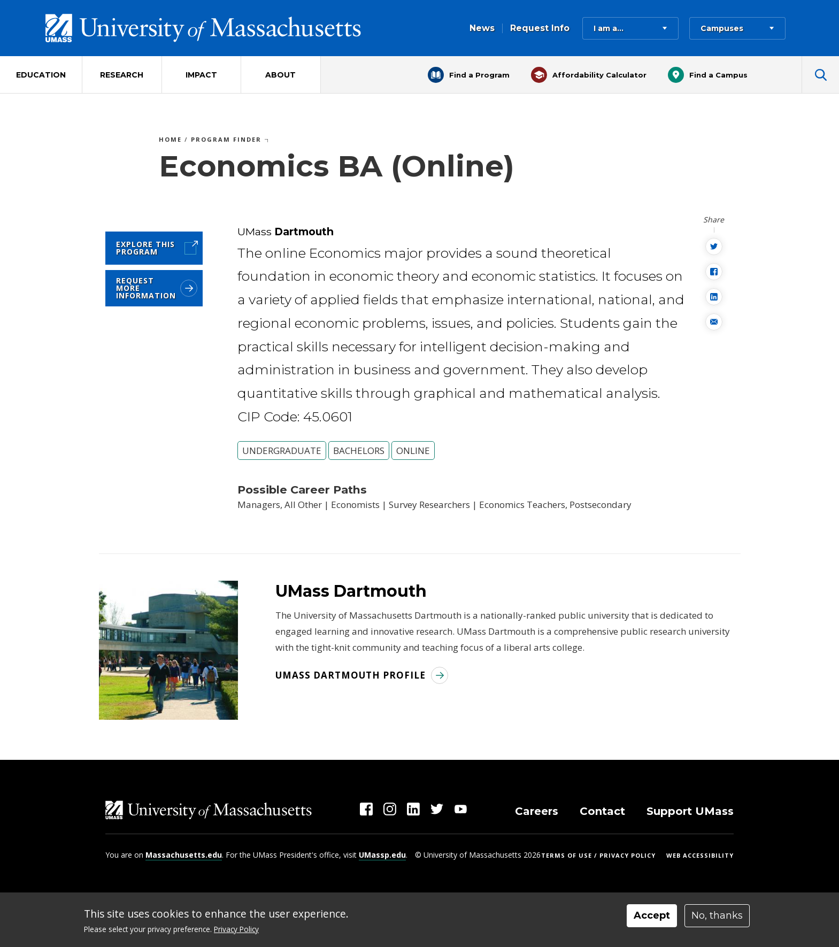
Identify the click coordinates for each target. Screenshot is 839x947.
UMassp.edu (382, 855)
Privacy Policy (236, 929)
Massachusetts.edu (183, 855)
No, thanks (717, 915)
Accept (652, 915)
